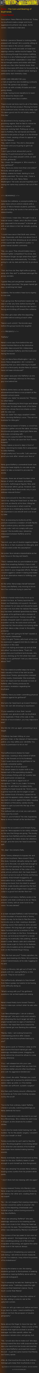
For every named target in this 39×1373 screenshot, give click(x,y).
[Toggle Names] (7, 15)
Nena (3, 9)
